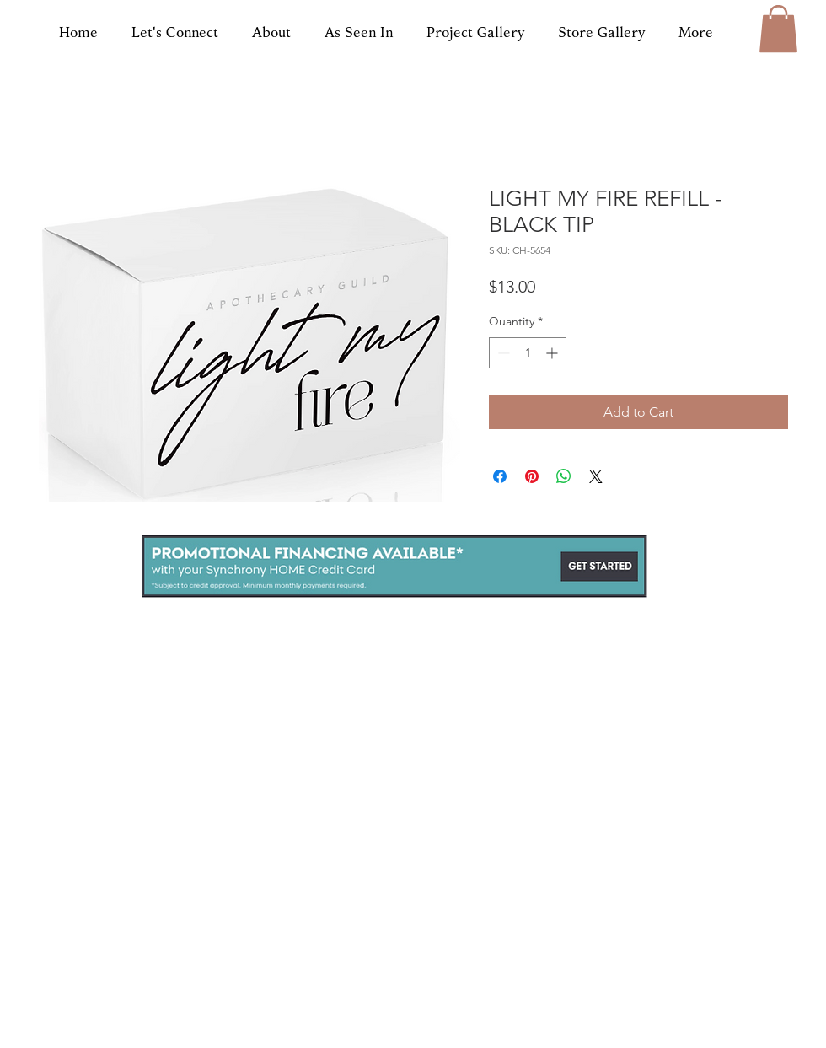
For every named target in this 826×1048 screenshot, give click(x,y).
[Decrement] (501, 353)
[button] (778, 28)
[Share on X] (596, 476)
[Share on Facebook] (500, 476)
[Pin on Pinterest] (532, 476)
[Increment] (553, 353)
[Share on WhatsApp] (564, 476)
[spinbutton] (527, 353)
